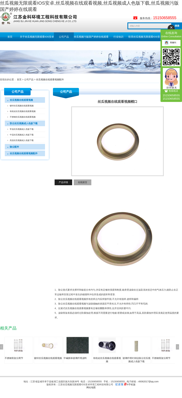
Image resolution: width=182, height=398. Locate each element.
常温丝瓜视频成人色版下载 (22, 129)
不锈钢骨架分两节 (14, 358)
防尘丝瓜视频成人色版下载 (24, 123)
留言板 (10, 45)
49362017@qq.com (148, 381)
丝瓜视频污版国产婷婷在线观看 (91, 36)
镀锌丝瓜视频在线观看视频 (22, 106)
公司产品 (64, 36)
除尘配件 (14, 146)
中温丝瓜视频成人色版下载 (22, 135)
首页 (9, 36)
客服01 (170, 42)
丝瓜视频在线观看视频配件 (50, 79)
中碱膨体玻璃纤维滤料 (75, 358)
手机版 (132, 384)
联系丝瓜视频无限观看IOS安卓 (145, 36)
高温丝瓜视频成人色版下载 (22, 140)
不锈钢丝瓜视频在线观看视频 (23, 117)
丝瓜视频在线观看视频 (21, 100)
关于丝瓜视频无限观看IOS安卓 (37, 36)
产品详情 (63, 182)
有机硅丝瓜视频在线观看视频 (23, 111)
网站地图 (91, 387)
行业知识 (118, 36)
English (30, 45)
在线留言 (82, 182)
